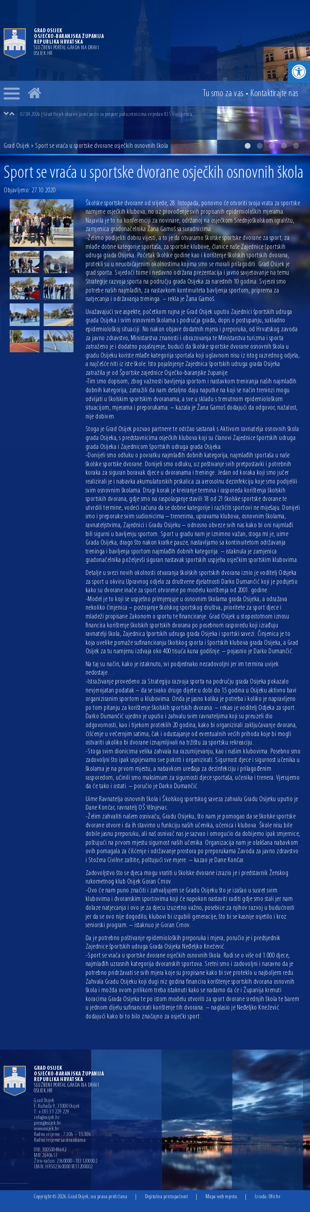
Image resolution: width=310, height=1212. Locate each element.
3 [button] (272, 146)
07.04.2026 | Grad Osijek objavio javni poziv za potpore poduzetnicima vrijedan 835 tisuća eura (106, 115)
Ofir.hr (275, 1197)
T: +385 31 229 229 (51, 1112)
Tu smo (223, 94)
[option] (155, 77)
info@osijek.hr (47, 1118)
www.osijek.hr (46, 1129)
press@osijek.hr (47, 1123)
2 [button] (260, 146)
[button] (299, 72)
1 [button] (247, 146)
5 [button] (296, 146)
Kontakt (274, 94)
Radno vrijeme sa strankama (60, 1140)
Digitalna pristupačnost (166, 1197)
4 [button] (284, 146)
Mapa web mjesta (221, 1197)
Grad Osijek (17, 146)
